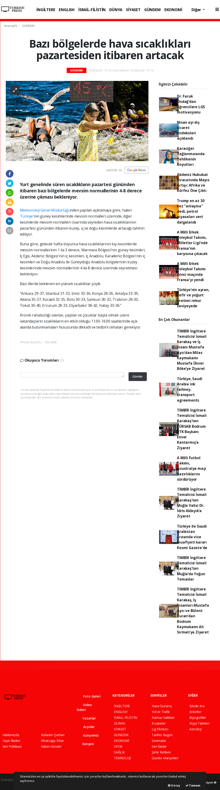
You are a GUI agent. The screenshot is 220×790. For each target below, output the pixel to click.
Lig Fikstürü (160, 729)
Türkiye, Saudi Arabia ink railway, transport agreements (189, 389)
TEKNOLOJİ (122, 758)
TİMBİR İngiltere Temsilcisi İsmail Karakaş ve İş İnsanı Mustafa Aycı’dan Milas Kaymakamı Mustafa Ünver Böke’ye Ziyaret (192, 350)
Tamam (192, 785)
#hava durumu (30, 342)
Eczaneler (159, 723)
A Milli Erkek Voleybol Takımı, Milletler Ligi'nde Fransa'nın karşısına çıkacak (192, 243)
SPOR (118, 746)
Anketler (195, 712)
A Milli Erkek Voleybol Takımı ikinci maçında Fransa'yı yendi (191, 271)
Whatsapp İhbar (52, 740)
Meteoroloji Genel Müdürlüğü (45, 210)
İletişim (85, 744)
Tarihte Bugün (162, 735)
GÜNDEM (152, 9)
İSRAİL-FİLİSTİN (92, 9)
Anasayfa (11, 26)
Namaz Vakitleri (163, 717)
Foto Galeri (89, 696)
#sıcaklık (51, 342)
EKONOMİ (173, 9)
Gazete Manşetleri (165, 758)
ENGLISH (67, 9)
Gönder (137, 376)
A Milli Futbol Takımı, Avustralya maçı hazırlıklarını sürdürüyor (191, 468)
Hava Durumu (162, 706)
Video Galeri (84, 707)
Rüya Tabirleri (199, 723)
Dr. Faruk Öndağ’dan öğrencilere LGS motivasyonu (191, 104)
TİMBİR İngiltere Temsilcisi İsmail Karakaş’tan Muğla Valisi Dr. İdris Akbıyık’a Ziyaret (192, 503)
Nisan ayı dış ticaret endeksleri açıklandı (188, 130)
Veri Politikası (12, 746)
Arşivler (86, 727)
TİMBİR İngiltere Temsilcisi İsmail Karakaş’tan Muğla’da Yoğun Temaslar (192, 568)
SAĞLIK (119, 752)
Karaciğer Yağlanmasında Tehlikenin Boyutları (191, 156)
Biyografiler (197, 717)
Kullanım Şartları (52, 735)
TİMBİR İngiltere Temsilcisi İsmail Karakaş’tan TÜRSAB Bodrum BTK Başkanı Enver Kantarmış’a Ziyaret (192, 429)
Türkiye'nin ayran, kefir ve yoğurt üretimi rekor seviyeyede (193, 297)
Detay (174, 785)
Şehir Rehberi (161, 752)
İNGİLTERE (45, 9)
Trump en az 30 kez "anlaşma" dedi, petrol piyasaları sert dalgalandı (190, 211)
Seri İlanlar (159, 746)
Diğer (197, 9)
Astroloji (195, 729)
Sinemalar (159, 740)
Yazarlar (86, 718)
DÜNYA (115, 9)
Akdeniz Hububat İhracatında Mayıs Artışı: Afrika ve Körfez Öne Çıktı (193, 182)
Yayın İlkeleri (11, 740)
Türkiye (26, 216)
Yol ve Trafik (161, 712)
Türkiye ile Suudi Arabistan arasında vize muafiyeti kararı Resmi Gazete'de (192, 537)
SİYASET (133, 9)
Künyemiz (88, 735)
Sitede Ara (196, 706)
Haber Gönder (51, 746)
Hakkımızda (11, 735)
